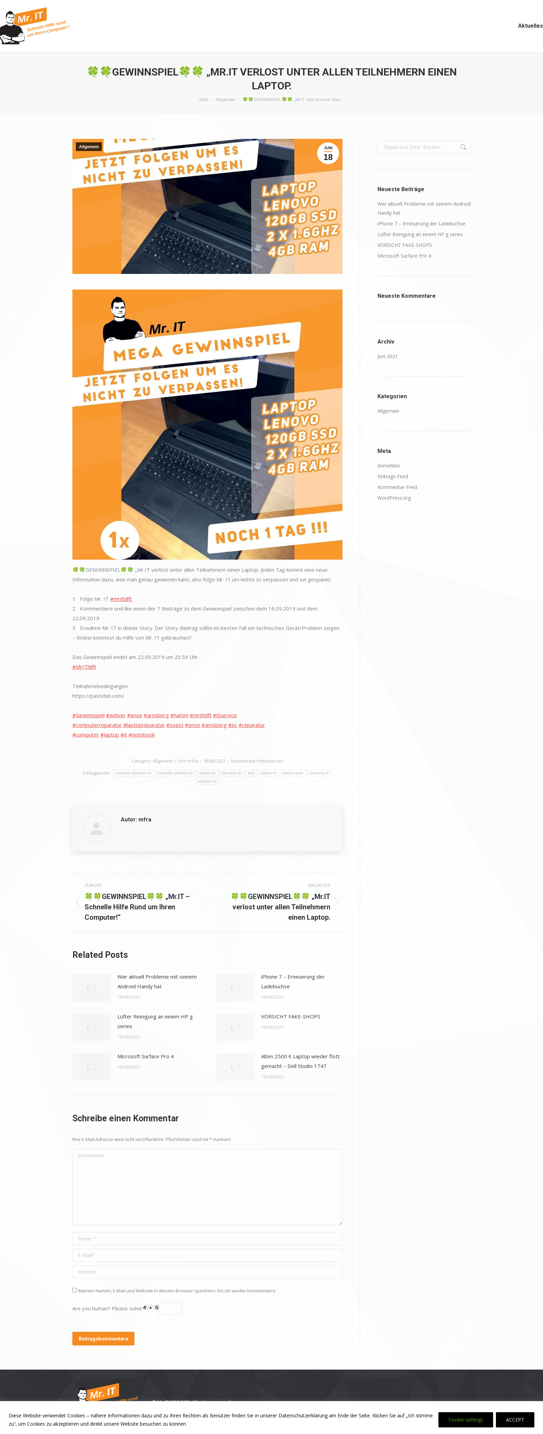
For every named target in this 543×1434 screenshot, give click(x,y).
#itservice (225, 715)
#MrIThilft (84, 666)
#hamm (179, 715)
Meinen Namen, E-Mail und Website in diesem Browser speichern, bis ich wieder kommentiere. (177, 1291)
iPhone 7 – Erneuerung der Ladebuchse (293, 981)
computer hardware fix (133, 773)
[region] (271, 1417)
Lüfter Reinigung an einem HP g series (155, 1021)
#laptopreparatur (144, 724)
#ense (134, 715)
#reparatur (252, 724)
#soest (175, 724)
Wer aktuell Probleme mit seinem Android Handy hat (157, 981)
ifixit (251, 773)
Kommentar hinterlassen (257, 761)
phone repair (293, 773)
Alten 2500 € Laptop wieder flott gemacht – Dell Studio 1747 (300, 1061)
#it (124, 734)
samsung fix (320, 773)
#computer (85, 734)
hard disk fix (232, 773)
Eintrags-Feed (392, 476)
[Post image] (91, 987)
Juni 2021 (387, 356)
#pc (232, 724)
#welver (116, 715)
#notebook (141, 734)
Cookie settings (465, 1419)
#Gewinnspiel (88, 715)
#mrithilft (121, 598)
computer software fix (175, 773)
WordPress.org (394, 498)
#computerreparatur (97, 724)
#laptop (109, 734)
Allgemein (89, 146)
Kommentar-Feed (397, 487)
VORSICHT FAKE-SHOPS (290, 1016)
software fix (207, 781)
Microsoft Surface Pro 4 (145, 1056)
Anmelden (388, 465)
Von (188, 761)
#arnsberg (156, 715)
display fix (207, 773)
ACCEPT (515, 1419)
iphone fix (269, 773)
